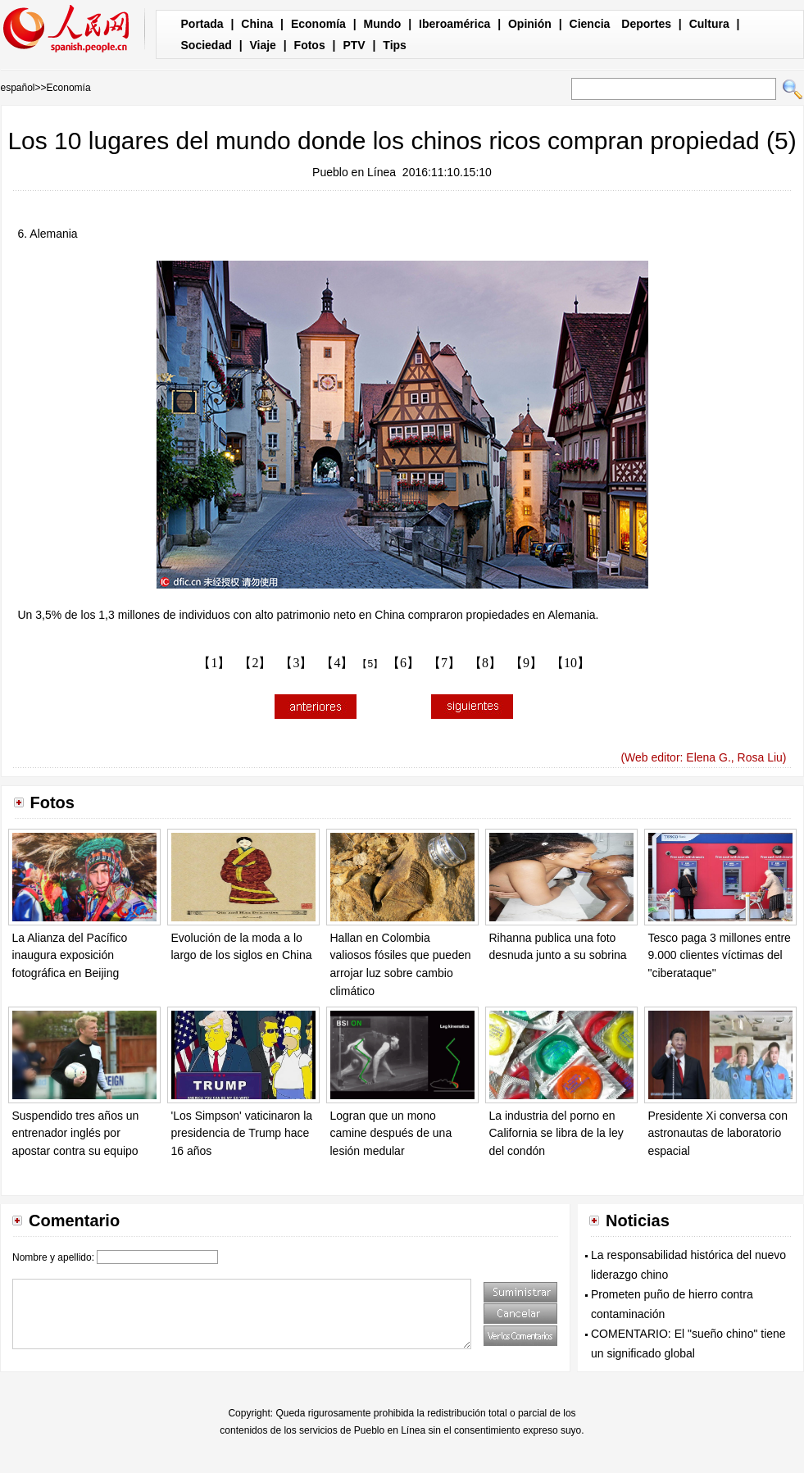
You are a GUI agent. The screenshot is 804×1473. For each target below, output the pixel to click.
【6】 (403, 663)
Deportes (646, 23)
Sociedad (206, 45)
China (257, 23)
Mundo (383, 23)
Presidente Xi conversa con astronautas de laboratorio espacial (718, 1133)
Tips (395, 45)
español (18, 87)
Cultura (709, 23)
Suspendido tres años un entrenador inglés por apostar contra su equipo (75, 1133)
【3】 (295, 663)
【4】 (336, 663)
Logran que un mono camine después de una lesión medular (391, 1133)
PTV (354, 45)
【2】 (254, 663)
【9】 (526, 663)
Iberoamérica (454, 23)
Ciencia (590, 23)
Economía (318, 23)
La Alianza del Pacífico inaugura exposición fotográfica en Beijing (70, 955)
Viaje (262, 45)
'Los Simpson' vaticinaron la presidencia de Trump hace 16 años (242, 1133)
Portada (202, 23)
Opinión (530, 23)
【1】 (214, 663)
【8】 (485, 663)
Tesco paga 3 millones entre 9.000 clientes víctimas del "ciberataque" (719, 955)
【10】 (570, 663)
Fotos (309, 45)
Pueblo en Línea (354, 172)
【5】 (370, 664)
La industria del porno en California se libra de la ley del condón (556, 1133)
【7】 (444, 663)
